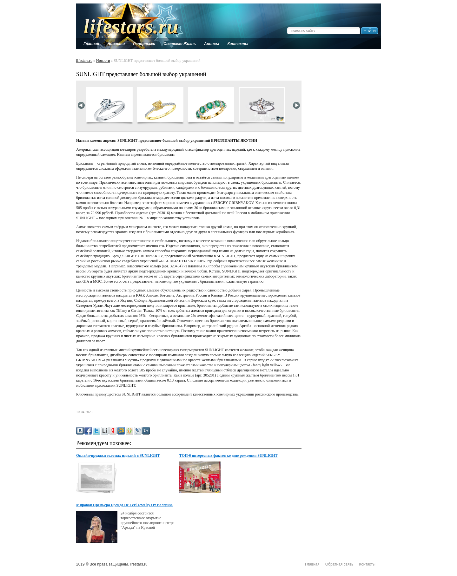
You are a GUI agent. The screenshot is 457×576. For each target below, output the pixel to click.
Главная (312, 564)
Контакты (367, 564)
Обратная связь (339, 564)
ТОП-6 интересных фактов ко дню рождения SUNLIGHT (228, 455)
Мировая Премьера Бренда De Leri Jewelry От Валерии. (124, 505)
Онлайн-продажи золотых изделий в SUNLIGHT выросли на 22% (118, 455)
